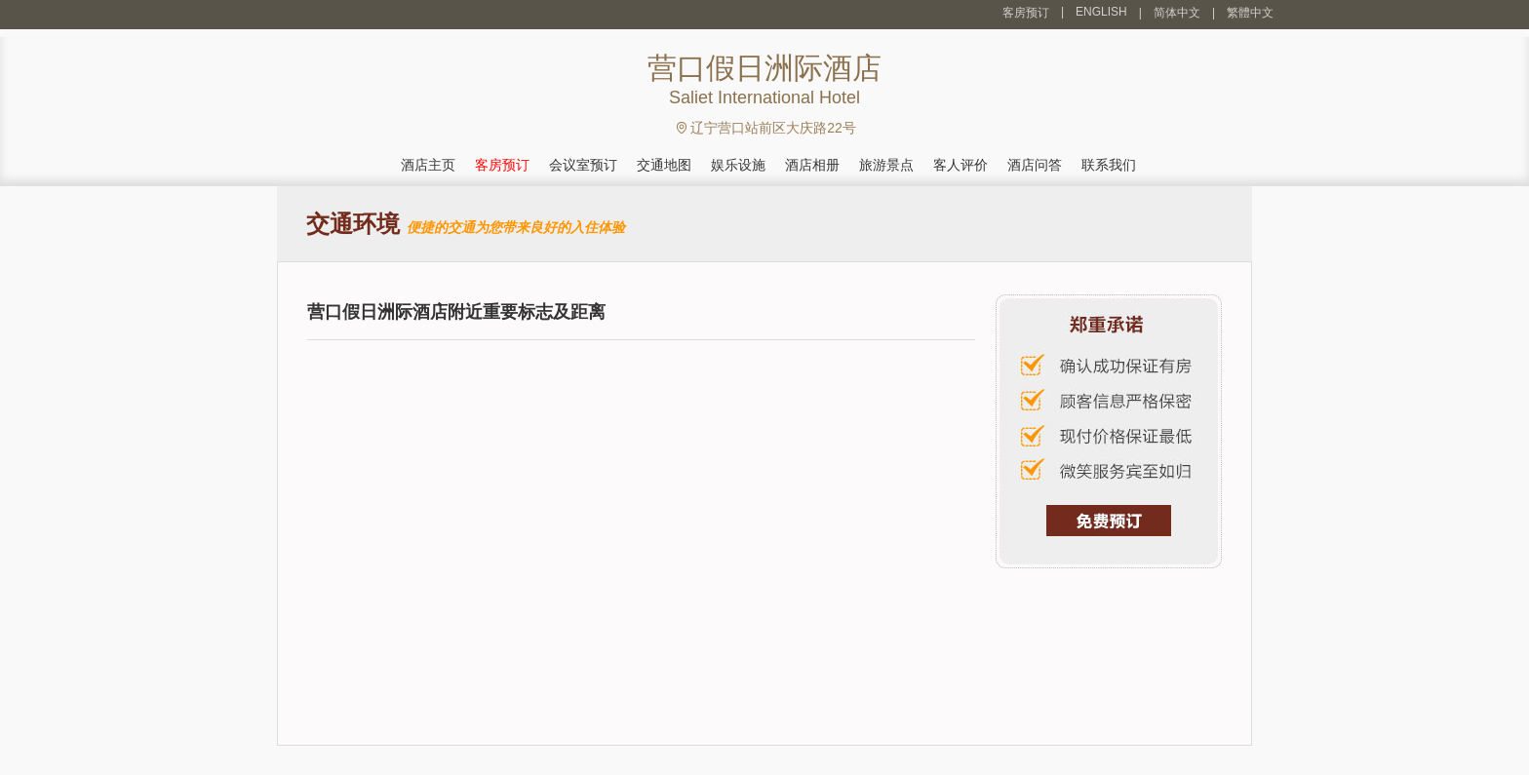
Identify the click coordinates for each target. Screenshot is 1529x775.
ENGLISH (1101, 12)
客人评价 (960, 165)
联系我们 (1108, 165)
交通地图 (664, 165)
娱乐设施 (738, 165)
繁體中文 (1250, 12)
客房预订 (1025, 12)
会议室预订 (583, 165)
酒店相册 (812, 165)
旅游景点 (886, 165)
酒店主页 (428, 165)
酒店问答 (1034, 165)
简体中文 (1177, 12)
